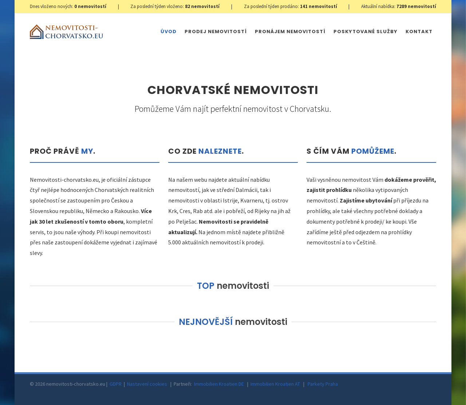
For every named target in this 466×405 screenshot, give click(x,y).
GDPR (116, 384)
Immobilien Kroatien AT (275, 384)
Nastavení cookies (147, 384)
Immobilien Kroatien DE (219, 384)
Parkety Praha (323, 384)
